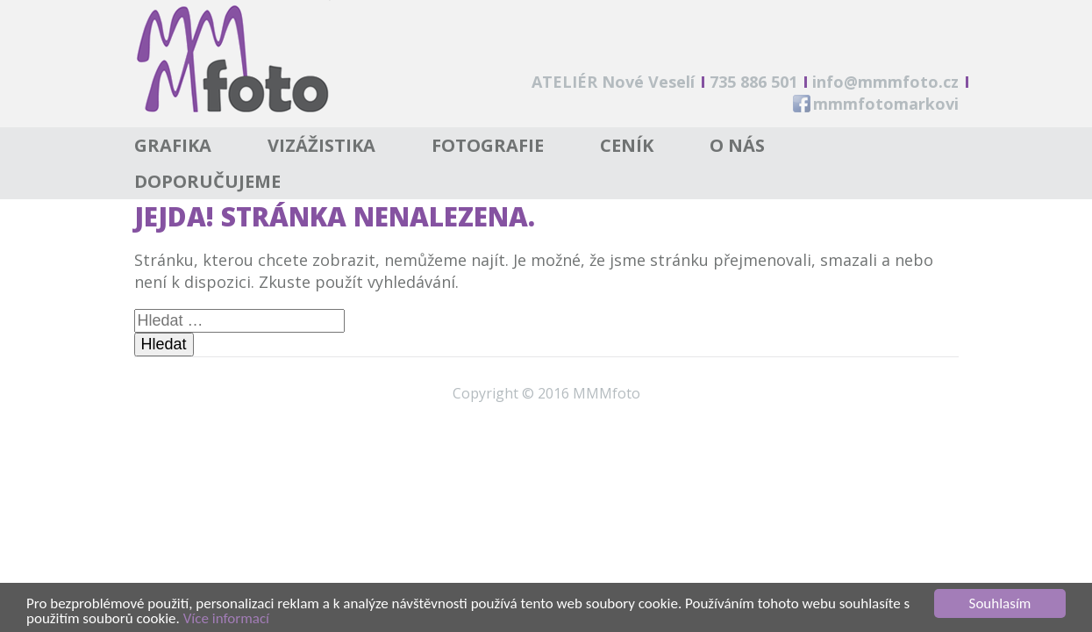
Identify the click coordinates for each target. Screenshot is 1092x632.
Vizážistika (321, 145)
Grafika (172, 145)
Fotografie (488, 145)
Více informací (226, 619)
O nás (737, 145)
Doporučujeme (207, 181)
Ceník (626, 145)
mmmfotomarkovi (886, 103)
